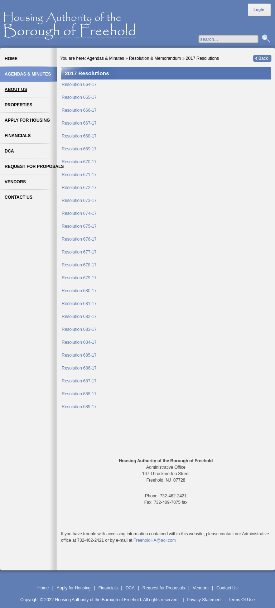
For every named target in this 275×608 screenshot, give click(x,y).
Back (263, 58)
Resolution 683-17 (79, 329)
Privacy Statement (204, 599)
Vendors (200, 587)
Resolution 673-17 (79, 200)
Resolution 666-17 (79, 110)
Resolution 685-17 (79, 355)
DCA (130, 587)
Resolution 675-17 (79, 226)
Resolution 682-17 (79, 316)
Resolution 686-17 (79, 368)
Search (265, 39)
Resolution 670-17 (79, 161)
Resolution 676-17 (79, 239)
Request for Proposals (164, 587)
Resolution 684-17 (79, 342)
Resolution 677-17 (79, 252)
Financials (108, 587)
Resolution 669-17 (79, 148)
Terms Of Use (241, 599)
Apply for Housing (74, 587)
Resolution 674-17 (79, 213)
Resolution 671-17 (79, 174)
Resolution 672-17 (79, 187)
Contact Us (226, 587)
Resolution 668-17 (79, 136)
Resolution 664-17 (79, 84)
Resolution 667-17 (79, 123)
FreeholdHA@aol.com (155, 540)
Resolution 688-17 (79, 393)
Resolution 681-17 (79, 303)
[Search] (235, 39)
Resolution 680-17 (79, 290)
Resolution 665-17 (79, 97)
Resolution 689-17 (79, 406)
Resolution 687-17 (79, 380)
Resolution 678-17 (79, 264)
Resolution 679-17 (79, 277)
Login (259, 10)
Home (43, 587)
